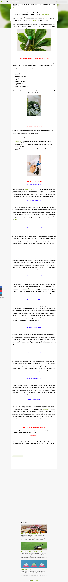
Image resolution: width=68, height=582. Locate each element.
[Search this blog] (61, 2)
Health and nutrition (11, 2)
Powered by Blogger (34, 580)
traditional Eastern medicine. (48, 14)
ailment (16, 219)
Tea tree (46, 191)
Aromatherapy (18, 141)
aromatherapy (33, 20)
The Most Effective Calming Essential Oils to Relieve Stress (31, 551)
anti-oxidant (42, 407)
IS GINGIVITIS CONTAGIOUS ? (26, 569)
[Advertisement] (34, 478)
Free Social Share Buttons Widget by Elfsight (3, 297)
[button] (1, 287)
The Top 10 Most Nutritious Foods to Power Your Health (31, 533)
